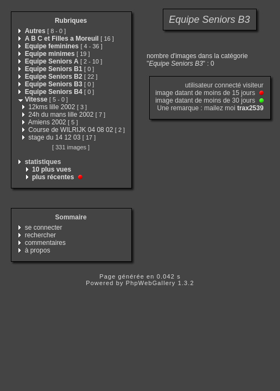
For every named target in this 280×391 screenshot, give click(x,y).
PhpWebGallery (151, 283)
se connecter (43, 227)
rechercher (40, 235)
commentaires (45, 243)
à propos (37, 250)
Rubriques (71, 20)
